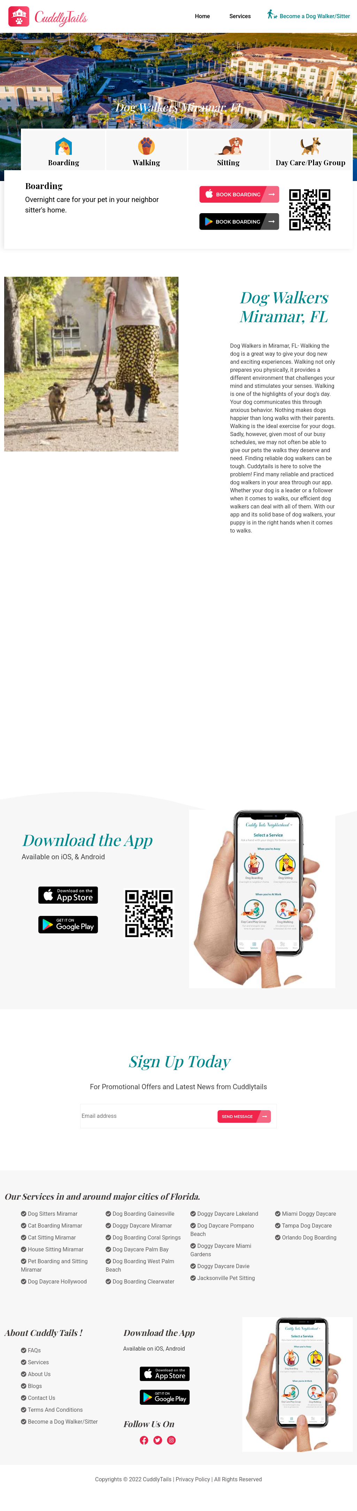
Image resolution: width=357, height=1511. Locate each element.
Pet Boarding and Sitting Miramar (54, 1265)
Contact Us (38, 1398)
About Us (36, 1374)
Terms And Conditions (52, 1410)
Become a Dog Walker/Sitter (315, 16)
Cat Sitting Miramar (48, 1237)
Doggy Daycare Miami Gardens (220, 1250)
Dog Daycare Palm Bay (137, 1249)
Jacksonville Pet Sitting (222, 1278)
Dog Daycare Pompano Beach (222, 1229)
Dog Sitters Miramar (49, 1213)
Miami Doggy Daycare (305, 1213)
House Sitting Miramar (52, 1249)
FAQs (31, 1350)
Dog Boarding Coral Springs (143, 1237)
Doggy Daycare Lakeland (224, 1213)
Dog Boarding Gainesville (140, 1213)
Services (240, 16)
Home (204, 16)
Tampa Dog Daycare (303, 1225)
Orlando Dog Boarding (305, 1237)
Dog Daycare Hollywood (54, 1281)
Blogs (31, 1386)
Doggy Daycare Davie (220, 1266)
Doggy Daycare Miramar (139, 1225)
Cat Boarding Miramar (51, 1225)
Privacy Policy (193, 1479)
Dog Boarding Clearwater (140, 1281)
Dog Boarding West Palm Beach (140, 1265)
